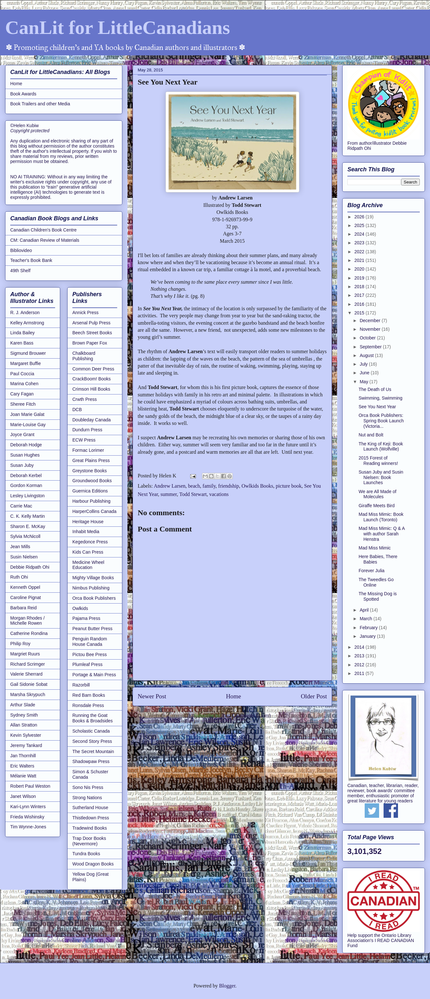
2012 (360, 664)
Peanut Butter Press (92, 628)
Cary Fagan (22, 393)
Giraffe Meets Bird (377, 505)
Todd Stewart (193, 494)
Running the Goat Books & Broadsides (92, 718)
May (364, 381)
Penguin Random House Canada (89, 641)
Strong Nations (87, 797)
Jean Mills (20, 546)
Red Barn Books (88, 695)
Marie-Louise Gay (28, 424)
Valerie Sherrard (26, 674)
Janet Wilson (23, 796)
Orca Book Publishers (94, 598)
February (369, 627)
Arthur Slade (22, 704)
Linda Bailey (22, 332)
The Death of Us (375, 389)
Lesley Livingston (27, 495)
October (368, 337)
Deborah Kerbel (26, 475)
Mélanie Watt (23, 775)
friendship (228, 486)
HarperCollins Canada (94, 511)
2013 (360, 655)
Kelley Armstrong (27, 322)
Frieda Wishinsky (27, 816)
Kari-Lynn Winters (28, 806)
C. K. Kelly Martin (27, 516)
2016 (360, 304)
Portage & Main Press (94, 674)
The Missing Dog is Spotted (378, 596)
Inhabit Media (85, 531)
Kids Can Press (87, 552)
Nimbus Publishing (91, 587)
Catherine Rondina (29, 633)
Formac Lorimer (88, 450)
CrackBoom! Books (91, 378)
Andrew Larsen (169, 486)
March (366, 618)
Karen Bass (21, 342)
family (209, 486)
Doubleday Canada (91, 419)
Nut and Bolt (371, 434)
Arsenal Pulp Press (91, 322)
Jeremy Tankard (26, 745)
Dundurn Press (87, 429)
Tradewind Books (89, 828)
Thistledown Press (90, 817)
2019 (360, 277)
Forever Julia (372, 570)
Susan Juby (22, 465)
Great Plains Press (91, 460)
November (370, 329)
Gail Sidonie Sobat (28, 684)
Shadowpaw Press (91, 761)
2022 (360, 251)
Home (233, 696)
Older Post (314, 696)
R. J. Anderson (25, 312)
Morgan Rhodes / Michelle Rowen (27, 620)
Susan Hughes (25, 455)
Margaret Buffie (25, 363)
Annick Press (85, 312)
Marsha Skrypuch (27, 694)
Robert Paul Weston (30, 786)
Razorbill (81, 684)
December (370, 320)
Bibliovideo (21, 250)
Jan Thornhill (23, 755)
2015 (360, 312)
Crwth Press (84, 399)
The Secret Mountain (93, 751)
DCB (77, 409)
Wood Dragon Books (93, 863)
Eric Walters (22, 765)
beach (194, 486)
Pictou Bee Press (89, 654)
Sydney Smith (24, 715)
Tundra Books (86, 853)
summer (168, 494)
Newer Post (152, 696)
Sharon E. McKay (27, 526)
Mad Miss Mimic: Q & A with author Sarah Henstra (382, 534)
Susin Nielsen (24, 556)
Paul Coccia (22, 373)
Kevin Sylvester (25, 735)
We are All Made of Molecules (377, 494)
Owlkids (80, 608)
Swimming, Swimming (380, 398)
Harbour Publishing (91, 501)
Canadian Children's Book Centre (43, 229)
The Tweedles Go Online (376, 582)
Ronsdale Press (88, 705)
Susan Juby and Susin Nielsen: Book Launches (381, 477)
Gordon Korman (26, 485)
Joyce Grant (22, 434)
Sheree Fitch (23, 404)
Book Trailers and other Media (40, 103)
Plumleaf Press (87, 664)
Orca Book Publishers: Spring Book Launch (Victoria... (381, 421)
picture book (288, 486)
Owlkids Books (257, 486)
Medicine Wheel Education (88, 565)
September (371, 346)
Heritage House (87, 521)
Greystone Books (89, 470)
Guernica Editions (90, 490)
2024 (360, 234)
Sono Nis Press (87, 787)
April (365, 610)
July (364, 364)
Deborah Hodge (26, 444)
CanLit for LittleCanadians (117, 27)
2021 (360, 260)
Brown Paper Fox (89, 342)
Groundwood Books (92, 480)
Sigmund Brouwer (28, 353)
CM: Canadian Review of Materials (44, 240)
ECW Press (83, 440)
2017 (360, 295)
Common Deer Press (93, 368)
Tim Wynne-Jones (28, 826)
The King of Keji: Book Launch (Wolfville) (381, 446)
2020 (360, 269)
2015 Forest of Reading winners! (378, 460)
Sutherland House (90, 807)
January (368, 636)
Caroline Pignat (25, 597)
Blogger (227, 985)
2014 (360, 647)
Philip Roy (20, 643)
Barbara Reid (23, 607)
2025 (360, 225)
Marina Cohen (24, 383)
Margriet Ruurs (25, 653)
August (367, 355)
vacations (219, 494)
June (365, 372)
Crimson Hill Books (91, 389)
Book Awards (23, 93)
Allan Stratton (23, 724)
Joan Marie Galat (27, 414)
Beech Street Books (92, 332)
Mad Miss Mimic (375, 547)
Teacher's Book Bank (31, 260)
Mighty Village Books (93, 577)
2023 (360, 242)
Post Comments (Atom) (246, 715)
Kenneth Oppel (25, 587)
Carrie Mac (21, 505)
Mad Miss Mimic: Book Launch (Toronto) (381, 517)
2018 (360, 286)
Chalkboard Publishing (83, 356)
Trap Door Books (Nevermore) (89, 841)
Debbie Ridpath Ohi (29, 567)
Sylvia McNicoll (25, 536)
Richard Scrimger (27, 664)
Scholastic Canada (91, 731)
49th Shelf (20, 270)
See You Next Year (377, 406)
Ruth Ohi (19, 577)
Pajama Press (86, 618)
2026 (360, 216)
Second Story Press (92, 741)
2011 (360, 673)
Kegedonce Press (90, 541)
